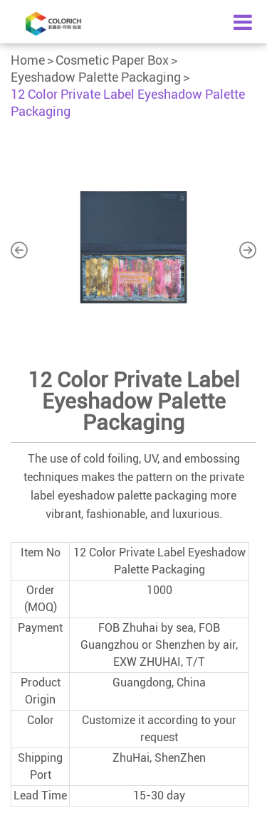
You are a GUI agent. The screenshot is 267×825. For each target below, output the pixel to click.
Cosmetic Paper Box (112, 60)
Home (28, 60)
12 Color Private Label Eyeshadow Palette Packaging (128, 103)
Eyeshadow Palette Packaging (96, 77)
